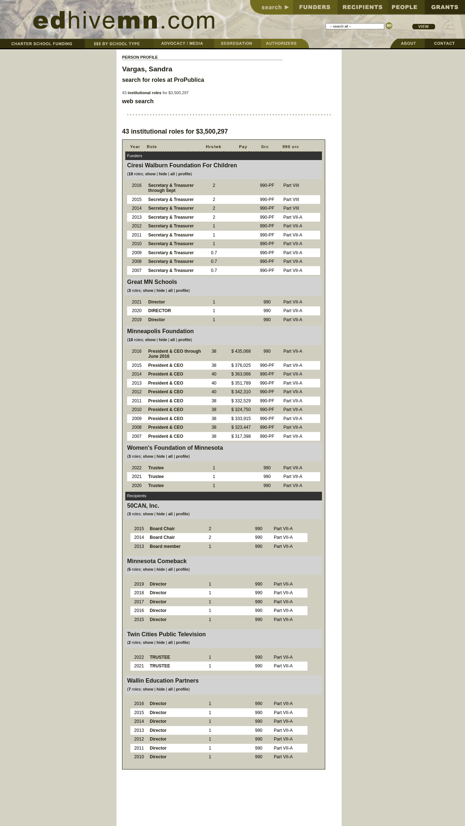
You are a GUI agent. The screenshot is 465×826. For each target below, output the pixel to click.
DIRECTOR (159, 310)
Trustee (156, 467)
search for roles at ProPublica (163, 80)
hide (163, 174)
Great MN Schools (152, 282)
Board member (165, 546)
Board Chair (162, 528)
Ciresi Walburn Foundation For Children (182, 165)
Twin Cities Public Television (166, 634)
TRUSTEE (160, 657)
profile (184, 174)
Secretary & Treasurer (171, 199)
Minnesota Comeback (157, 561)
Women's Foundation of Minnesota (175, 448)
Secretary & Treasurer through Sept (171, 188)
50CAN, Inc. (143, 506)
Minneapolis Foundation (160, 331)
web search (138, 101)
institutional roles (145, 93)
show (150, 174)
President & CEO (165, 365)
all (173, 174)
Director (156, 302)
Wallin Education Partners (163, 681)
